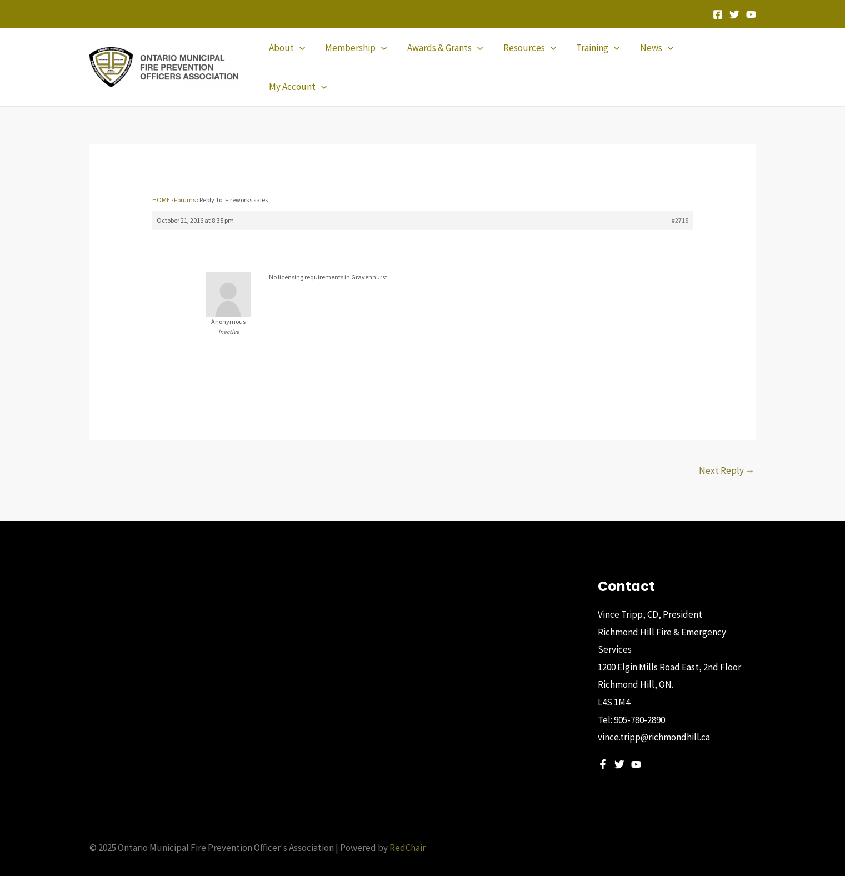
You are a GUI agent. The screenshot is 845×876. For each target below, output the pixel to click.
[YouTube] (751, 14)
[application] (302, 57)
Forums (185, 181)
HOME (161, 181)
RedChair (407, 829)
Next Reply (727, 451)
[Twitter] (734, 14)
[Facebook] (718, 14)
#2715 (680, 201)
